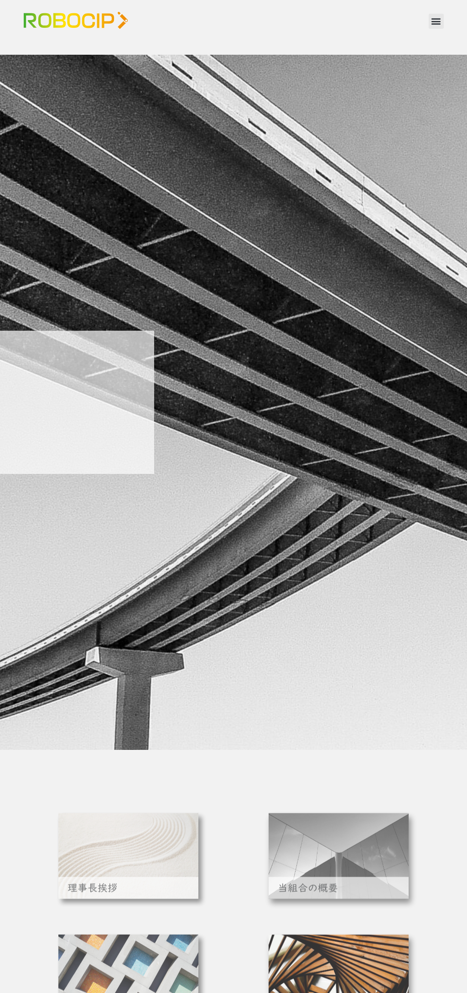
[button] (436, 21)
